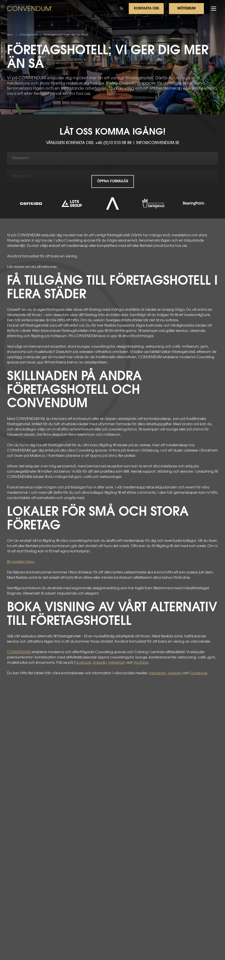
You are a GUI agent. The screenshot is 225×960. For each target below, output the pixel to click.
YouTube (141, 663)
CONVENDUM (19, 652)
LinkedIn (100, 663)
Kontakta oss (146, 8)
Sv (121, 8)
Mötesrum (186, 8)
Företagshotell (28, 35)
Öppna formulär (112, 181)
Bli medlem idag (20, 562)
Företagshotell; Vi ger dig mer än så (66, 35)
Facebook (82, 663)
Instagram (116, 663)
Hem (10, 35)
